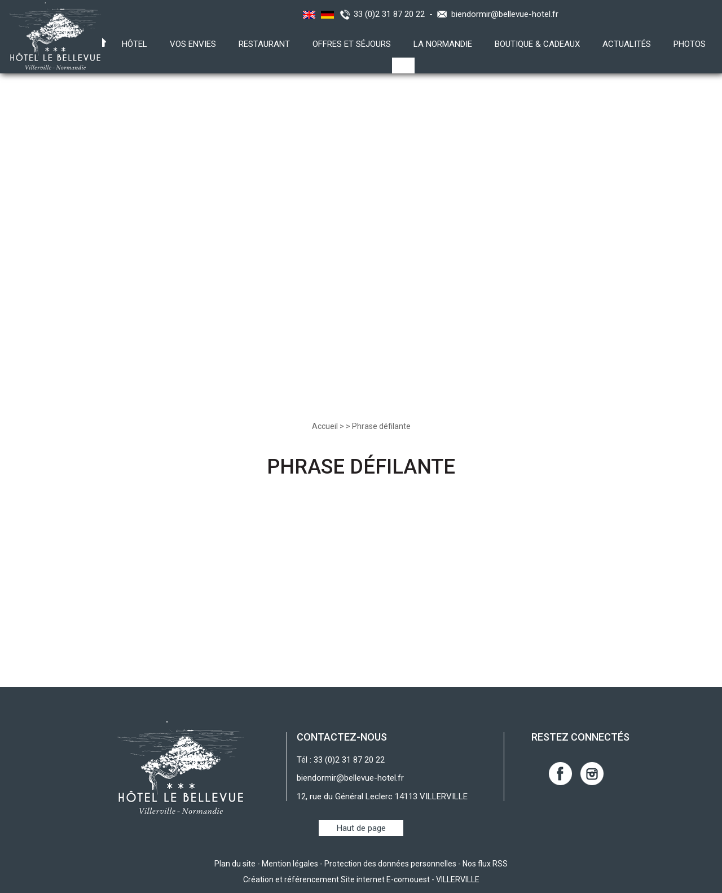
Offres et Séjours (351, 44)
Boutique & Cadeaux (537, 44)
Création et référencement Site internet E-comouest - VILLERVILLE (361, 879)
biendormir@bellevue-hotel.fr (504, 14)
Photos (689, 44)
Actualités (626, 44)
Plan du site (235, 863)
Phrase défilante (381, 426)
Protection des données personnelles (390, 863)
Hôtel (134, 44)
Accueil (325, 426)
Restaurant (264, 44)
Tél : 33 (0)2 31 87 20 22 (341, 760)
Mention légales (290, 863)
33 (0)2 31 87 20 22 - (395, 14)
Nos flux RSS (485, 863)
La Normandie (442, 44)
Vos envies (193, 44)
